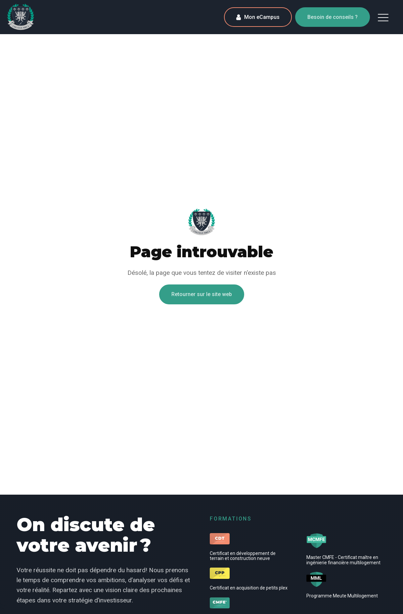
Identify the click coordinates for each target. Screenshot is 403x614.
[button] (383, 17)
